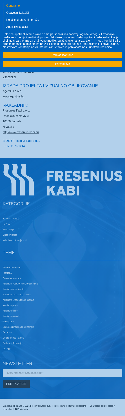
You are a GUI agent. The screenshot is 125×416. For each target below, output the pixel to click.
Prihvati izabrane (62, 55)
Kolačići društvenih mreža (22, 19)
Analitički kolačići (17, 26)
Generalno (13, 5)
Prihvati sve (62, 63)
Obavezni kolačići (17, 12)
